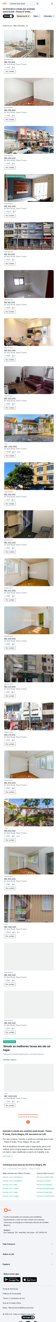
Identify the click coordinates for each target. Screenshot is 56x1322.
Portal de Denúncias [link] (10, 1289)
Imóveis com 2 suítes (10, 1188)
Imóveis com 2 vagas (11, 1196)
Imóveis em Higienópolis (46, 1188)
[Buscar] (37, 4)
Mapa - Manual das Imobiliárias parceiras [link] (18, 1308)
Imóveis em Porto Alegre (17, 1169)
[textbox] (24, 3)
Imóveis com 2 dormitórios (13, 1177)
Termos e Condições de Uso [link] (14, 1298)
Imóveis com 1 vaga (10, 1192)
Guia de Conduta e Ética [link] (12, 1303)
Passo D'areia (35, 1169)
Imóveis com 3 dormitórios (13, 1181)
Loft (4, 1169)
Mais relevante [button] (19, 26)
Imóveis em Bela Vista (45, 1177)
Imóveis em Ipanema (44, 1192)
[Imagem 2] (30, 55)
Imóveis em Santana (44, 1185)
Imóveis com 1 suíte (10, 1185)
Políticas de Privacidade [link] (12, 1294)
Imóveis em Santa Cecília (46, 1196)
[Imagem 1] (28, 55)
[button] (28, 1244)
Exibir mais (8, 1156)
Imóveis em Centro (44, 1181)
